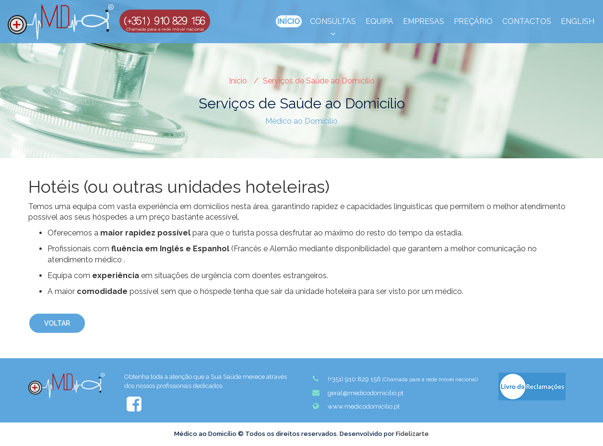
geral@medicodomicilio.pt (357, 393)
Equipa (379, 21)
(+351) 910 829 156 (394, 379)
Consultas (333, 22)
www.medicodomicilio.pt (355, 406)
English (577, 21)
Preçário (473, 21)
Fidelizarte (412, 433)
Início (288, 21)
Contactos (526, 21)
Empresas (423, 21)
